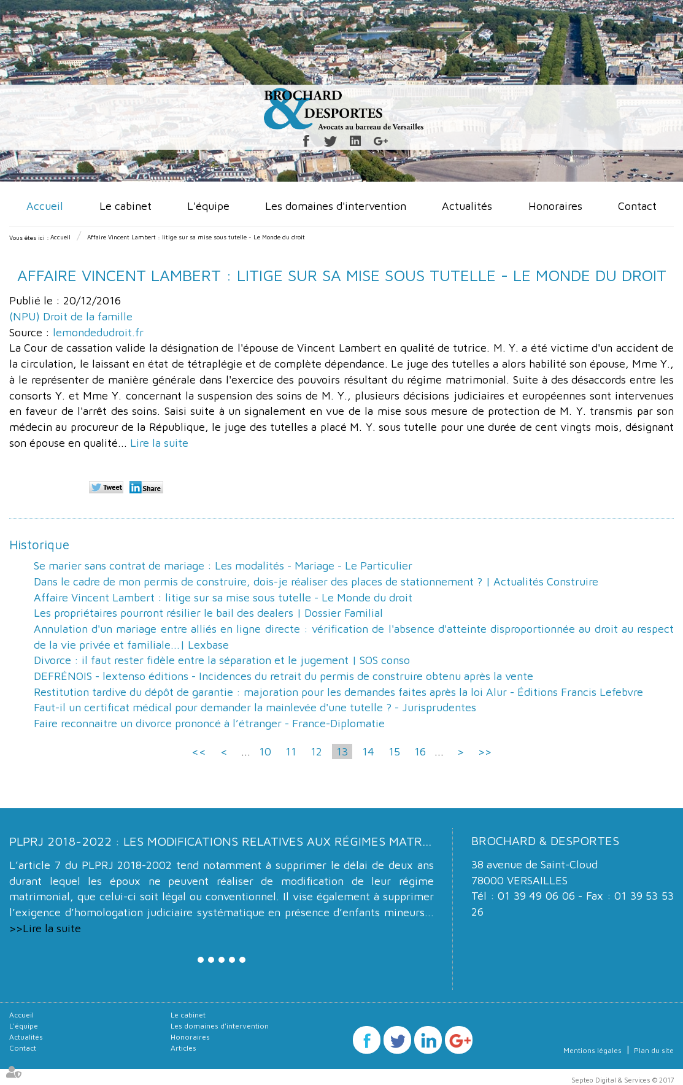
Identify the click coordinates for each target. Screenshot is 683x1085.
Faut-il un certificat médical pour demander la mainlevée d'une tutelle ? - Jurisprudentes (255, 707)
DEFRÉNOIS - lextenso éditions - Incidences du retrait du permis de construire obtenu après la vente (283, 676)
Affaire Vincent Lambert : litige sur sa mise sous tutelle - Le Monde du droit (196, 237)
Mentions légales (592, 1050)
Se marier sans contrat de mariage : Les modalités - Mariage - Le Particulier (223, 565)
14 (368, 751)
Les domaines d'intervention (335, 205)
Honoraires (555, 205)
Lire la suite (159, 442)
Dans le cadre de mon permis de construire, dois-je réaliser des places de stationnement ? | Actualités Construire (316, 581)
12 (316, 751)
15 (394, 751)
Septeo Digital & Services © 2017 (622, 1080)
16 (420, 751)
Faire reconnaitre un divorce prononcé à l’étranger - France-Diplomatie (209, 723)
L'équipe (208, 205)
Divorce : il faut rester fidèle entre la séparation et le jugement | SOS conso (222, 660)
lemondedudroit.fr (98, 332)
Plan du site (654, 1050)
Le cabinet (125, 205)
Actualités (467, 205)
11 (290, 751)
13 (342, 751)
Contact (637, 205)
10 (265, 751)
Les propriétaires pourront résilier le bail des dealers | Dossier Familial (208, 612)
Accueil (44, 205)
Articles (183, 1047)
